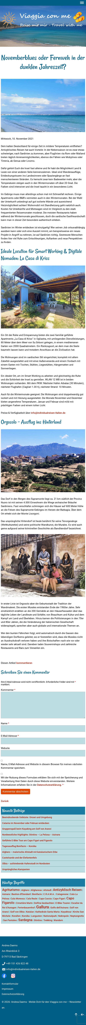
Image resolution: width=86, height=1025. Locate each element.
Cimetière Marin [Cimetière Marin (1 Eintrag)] (24, 903)
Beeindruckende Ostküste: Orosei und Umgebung (27, 817)
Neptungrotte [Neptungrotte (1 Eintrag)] (77, 916)
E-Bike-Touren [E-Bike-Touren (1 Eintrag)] (63, 903)
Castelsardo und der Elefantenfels (19, 857)
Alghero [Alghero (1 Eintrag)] (25, 890)
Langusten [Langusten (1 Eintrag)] (36, 916)
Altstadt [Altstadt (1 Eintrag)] (47, 890)
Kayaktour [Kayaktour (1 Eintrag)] (66, 911)
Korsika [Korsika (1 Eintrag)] (26, 916)
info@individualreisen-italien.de (48, 412)
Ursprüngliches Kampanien (16, 869)
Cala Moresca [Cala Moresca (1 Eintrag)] (18, 898)
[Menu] (82, 3)
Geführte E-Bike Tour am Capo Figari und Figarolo (27, 840)
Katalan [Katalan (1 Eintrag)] (30, 911)
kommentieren (24, 662)
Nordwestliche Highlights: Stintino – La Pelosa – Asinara (31, 834)
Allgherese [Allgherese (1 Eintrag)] (36, 890)
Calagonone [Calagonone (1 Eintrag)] (62, 894)
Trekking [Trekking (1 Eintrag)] (47, 920)
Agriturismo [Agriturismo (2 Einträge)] (11, 890)
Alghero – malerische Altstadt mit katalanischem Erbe (29, 852)
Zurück (5, 801)
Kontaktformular (10, 984)
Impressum (7, 989)
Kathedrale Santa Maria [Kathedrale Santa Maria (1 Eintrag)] (47, 911)
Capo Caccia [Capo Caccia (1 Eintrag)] (45, 898)
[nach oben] (76, 1014)
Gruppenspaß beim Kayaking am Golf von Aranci (26, 829)
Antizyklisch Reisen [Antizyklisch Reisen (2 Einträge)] (67, 890)
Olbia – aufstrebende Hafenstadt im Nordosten (26, 863)
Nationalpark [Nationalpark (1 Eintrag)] (50, 916)
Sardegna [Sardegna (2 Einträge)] (25, 920)
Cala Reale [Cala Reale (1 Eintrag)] (31, 898)
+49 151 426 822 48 (17, 963)
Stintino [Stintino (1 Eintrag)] (38, 920)
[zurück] (82, 1014)
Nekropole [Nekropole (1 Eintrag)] (63, 916)
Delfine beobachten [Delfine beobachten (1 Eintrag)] (44, 903)
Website (5, 748)
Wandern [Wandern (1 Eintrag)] (58, 920)
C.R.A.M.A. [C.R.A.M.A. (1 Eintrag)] (48, 894)
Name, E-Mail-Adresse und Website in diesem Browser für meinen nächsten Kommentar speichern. (41, 766)
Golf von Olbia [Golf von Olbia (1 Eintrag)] (17, 911)
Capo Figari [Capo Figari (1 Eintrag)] (59, 898)
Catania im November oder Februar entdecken (25, 823)
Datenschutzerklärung (13, 994)
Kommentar (8, 689)
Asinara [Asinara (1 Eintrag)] (6, 894)
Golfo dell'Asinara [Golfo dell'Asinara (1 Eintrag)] (59, 907)
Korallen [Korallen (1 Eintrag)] (16, 916)
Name (5, 723)
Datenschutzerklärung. (49, 784)
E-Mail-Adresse (10, 735)
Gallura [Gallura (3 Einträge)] (42, 907)
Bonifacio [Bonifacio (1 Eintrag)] (37, 894)
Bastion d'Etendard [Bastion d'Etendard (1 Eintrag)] (21, 894)
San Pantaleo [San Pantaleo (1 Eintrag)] (10, 920)
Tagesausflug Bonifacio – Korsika (19, 846)
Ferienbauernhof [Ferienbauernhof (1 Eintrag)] (26, 907)
